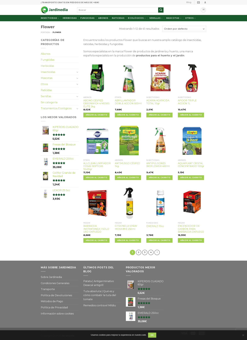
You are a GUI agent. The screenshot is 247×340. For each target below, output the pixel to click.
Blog (188, 2)
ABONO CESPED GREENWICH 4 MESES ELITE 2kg (96, 103)
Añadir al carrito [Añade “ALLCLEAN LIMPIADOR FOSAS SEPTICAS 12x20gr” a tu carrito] (96, 177)
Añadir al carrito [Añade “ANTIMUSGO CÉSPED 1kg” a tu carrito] (128, 177)
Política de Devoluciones (56, 295)
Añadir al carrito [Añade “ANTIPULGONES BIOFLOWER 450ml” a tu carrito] (159, 177)
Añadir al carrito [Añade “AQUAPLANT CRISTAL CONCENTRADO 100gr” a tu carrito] (191, 177)
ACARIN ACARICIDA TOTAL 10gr (157, 102)
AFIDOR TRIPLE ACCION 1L (187, 102)
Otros (190, 18)
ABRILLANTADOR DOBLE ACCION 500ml (128, 102)
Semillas (156, 18)
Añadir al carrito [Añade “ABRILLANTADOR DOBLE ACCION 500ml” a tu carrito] (128, 115)
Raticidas (118, 18)
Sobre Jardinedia (51, 277)
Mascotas (174, 18)
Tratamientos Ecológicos (56, 108)
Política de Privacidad (54, 307)
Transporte (48, 289)
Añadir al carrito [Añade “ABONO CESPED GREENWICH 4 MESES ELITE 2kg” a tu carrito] (96, 115)
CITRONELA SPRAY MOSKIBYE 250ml (126, 227)
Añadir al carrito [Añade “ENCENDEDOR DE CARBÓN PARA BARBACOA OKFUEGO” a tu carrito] (191, 240)
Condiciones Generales (55, 283)
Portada (45, 32)
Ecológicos (137, 18)
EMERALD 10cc (155, 226)
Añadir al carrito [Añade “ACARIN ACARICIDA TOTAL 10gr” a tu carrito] (159, 115)
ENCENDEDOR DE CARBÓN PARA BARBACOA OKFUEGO (191, 229)
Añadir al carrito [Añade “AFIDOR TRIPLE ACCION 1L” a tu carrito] (191, 115)
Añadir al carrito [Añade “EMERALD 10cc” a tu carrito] (159, 240)
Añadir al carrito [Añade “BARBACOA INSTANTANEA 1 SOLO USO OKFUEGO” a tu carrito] (96, 240)
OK (152, 335)
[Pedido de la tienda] (184, 29)
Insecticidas (50, 18)
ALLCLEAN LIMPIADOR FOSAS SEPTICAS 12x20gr (97, 166)
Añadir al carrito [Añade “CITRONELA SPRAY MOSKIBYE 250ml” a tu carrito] (128, 240)
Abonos (103, 18)
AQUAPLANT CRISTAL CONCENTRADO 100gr (191, 165)
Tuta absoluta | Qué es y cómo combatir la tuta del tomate (99, 295)
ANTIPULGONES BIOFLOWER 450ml (158, 165)
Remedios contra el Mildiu (99, 305)
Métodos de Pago (52, 301)
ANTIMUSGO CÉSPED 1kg (127, 165)
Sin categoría (49, 102)
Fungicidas (87, 18)
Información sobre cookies (57, 313)
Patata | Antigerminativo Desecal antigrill (98, 283)
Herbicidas (70, 18)
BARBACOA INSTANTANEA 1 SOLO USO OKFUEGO (96, 229)
